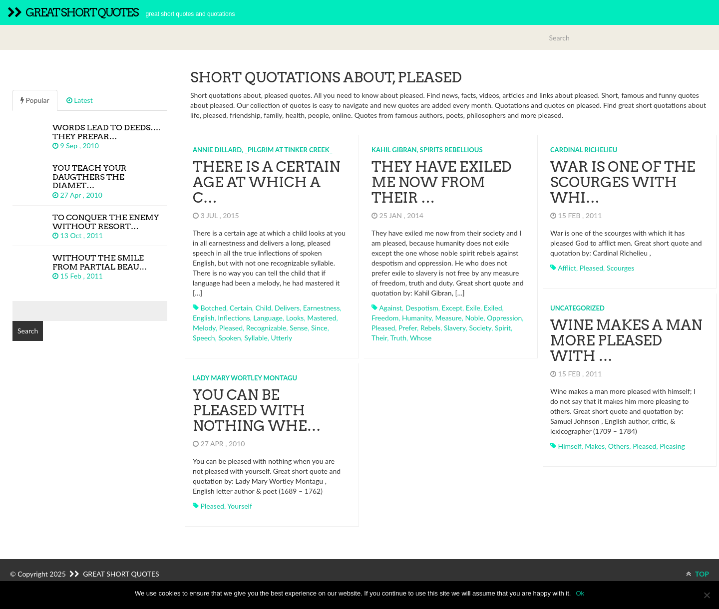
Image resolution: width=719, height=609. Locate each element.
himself (570, 446)
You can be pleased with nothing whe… (257, 410)
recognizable (266, 327)
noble (474, 317)
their (379, 337)
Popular (34, 100)
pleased (231, 327)
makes (595, 446)
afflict (567, 268)
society (480, 327)
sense (299, 327)
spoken (229, 337)
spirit (503, 327)
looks (295, 317)
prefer (407, 327)
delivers (287, 308)
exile (473, 308)
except (452, 308)
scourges (620, 268)
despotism (421, 308)
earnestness (321, 308)
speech (204, 337)
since (319, 327)
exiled (493, 308)
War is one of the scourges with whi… (622, 182)
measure (448, 317)
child (263, 308)
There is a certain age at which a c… (266, 182)
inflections (234, 317)
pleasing (672, 446)
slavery (455, 327)
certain (241, 308)
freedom (384, 317)
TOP (697, 574)
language (268, 317)
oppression (504, 317)
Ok (580, 593)
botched (213, 308)
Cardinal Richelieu (583, 150)
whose (421, 337)
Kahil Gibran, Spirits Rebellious (427, 150)
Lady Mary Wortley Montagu (245, 378)
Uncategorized (577, 308)
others (619, 446)
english (204, 317)
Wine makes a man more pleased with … (626, 340)
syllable (256, 337)
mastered (321, 317)
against (390, 308)
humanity (417, 317)
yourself (239, 506)
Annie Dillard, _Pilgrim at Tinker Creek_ (263, 150)
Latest (79, 100)
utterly (282, 337)
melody (204, 327)
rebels (430, 327)
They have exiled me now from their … (441, 182)
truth (398, 337)
